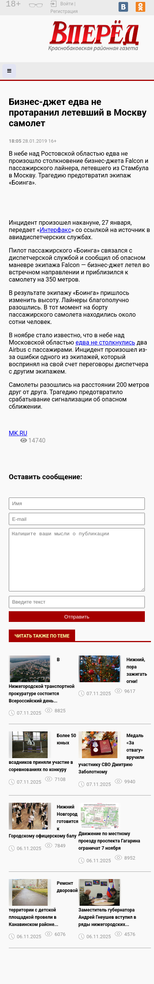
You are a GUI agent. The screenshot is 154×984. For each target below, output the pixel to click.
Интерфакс (55, 230)
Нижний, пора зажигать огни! (137, 682)
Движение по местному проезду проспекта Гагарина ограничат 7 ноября (109, 852)
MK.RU (18, 433)
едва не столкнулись (105, 342)
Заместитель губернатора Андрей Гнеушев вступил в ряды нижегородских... (107, 929)
